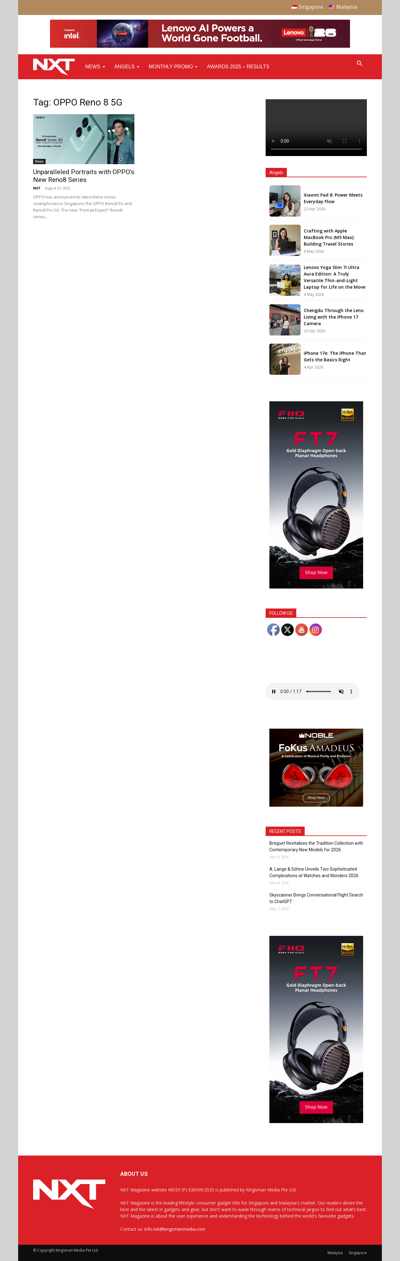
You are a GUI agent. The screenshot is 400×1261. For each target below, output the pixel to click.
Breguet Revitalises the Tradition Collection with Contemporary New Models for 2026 (316, 846)
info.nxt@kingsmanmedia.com (174, 1229)
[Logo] (57, 67)
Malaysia (335, 1252)
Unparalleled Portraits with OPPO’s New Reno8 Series (83, 175)
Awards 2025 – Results (238, 66)
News (95, 66)
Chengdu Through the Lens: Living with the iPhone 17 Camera (334, 316)
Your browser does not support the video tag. (316, 127)
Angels (127, 66)
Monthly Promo (173, 66)
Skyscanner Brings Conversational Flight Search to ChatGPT (316, 898)
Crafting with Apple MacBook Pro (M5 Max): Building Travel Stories (329, 237)
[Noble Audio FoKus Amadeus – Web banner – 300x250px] (316, 805)
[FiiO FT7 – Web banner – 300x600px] (316, 587)
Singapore (358, 1252)
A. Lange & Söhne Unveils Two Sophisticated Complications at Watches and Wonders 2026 (313, 872)
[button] (359, 64)
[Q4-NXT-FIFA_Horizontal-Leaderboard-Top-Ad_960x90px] (200, 46)
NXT (37, 188)
